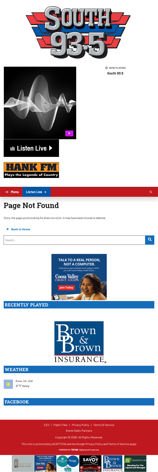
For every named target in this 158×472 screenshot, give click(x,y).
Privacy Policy (94, 444)
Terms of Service (118, 444)
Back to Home (18, 229)
